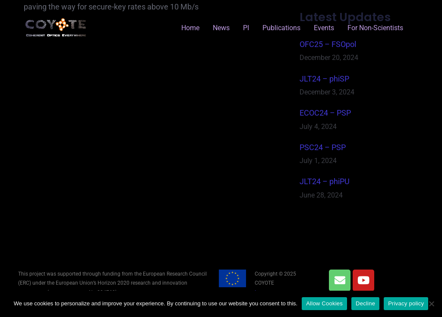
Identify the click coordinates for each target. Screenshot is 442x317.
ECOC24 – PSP (325, 112)
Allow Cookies (324, 303)
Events (324, 28)
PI (246, 28)
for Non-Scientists (375, 28)
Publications (281, 28)
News (221, 28)
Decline (365, 303)
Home (190, 28)
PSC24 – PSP (323, 147)
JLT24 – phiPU (325, 181)
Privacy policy (406, 303)
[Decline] (431, 303)
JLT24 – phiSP (324, 78)
